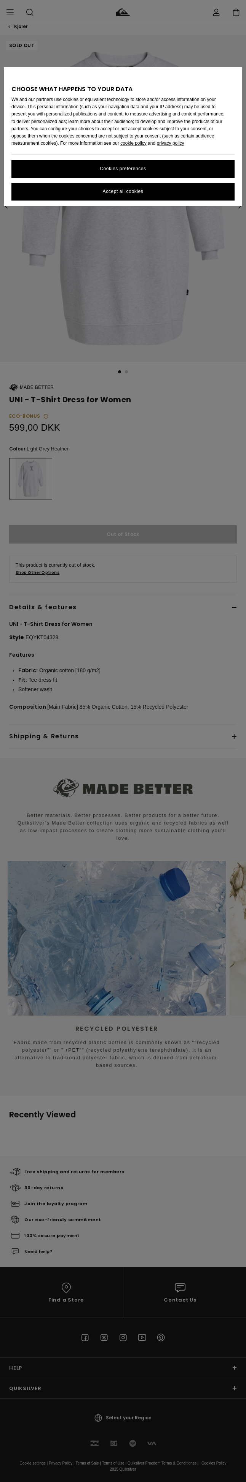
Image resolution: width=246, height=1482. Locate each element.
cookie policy (133, 143)
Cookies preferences (123, 168)
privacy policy (170, 143)
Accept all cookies (123, 191)
